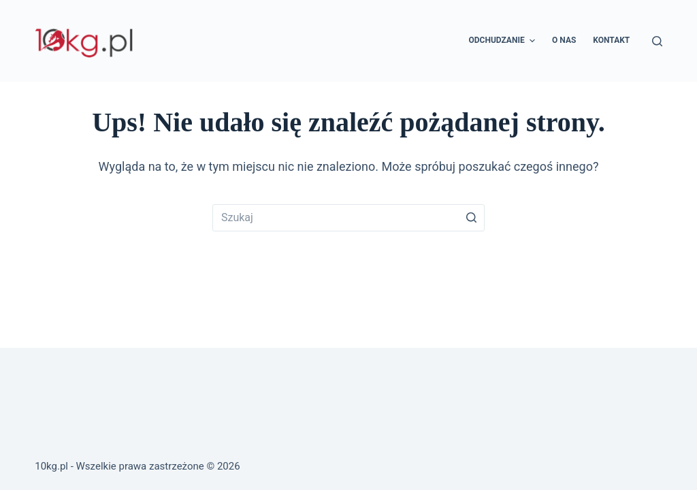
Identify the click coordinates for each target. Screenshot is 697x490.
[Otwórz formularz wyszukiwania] (657, 41)
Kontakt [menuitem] (611, 40)
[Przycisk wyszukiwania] (471, 217)
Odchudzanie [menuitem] (504, 41)
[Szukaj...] (348, 217)
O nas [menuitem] (564, 40)
